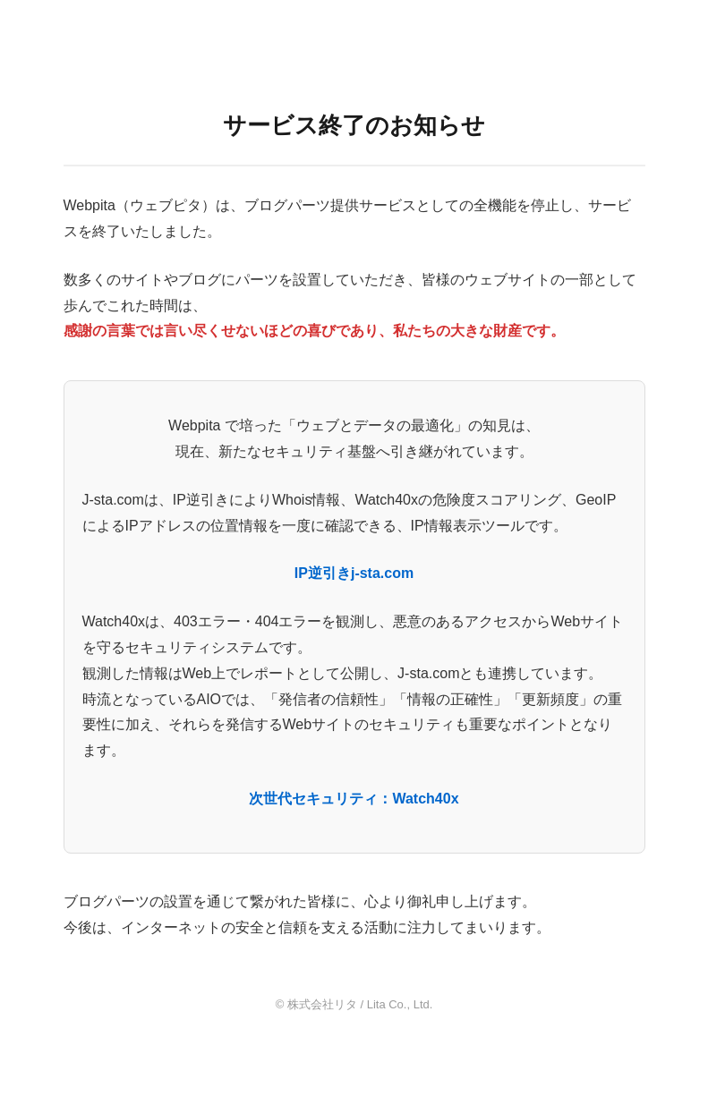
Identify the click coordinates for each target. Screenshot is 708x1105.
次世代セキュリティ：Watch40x (353, 798)
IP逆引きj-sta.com (354, 573)
